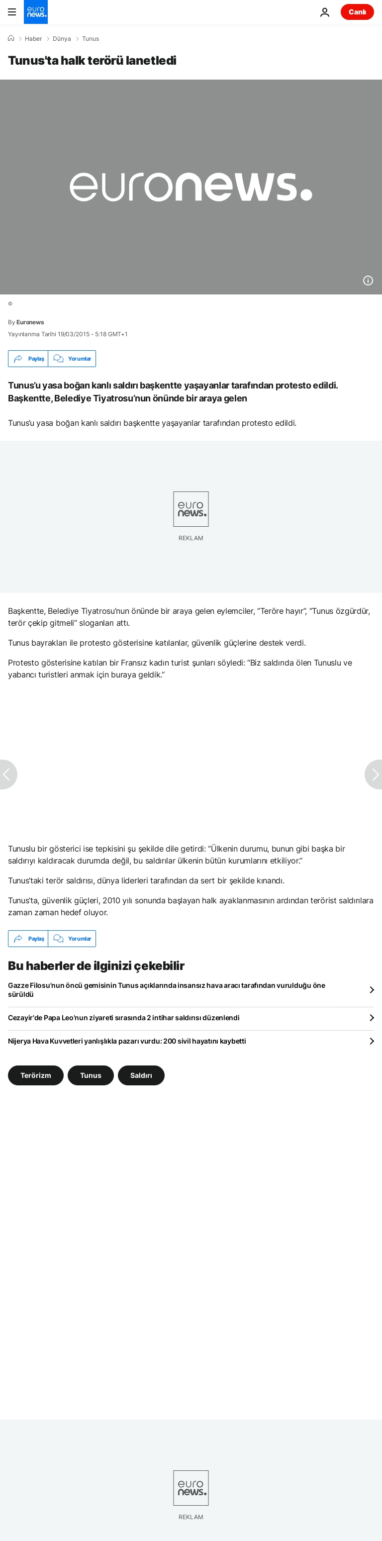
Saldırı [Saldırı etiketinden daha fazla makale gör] (141, 1075)
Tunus (90, 39)
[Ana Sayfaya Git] (36, 12)
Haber (33, 39)
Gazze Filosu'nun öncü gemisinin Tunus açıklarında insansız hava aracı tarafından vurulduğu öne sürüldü (166, 989)
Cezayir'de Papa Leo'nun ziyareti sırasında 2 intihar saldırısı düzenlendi (124, 1017)
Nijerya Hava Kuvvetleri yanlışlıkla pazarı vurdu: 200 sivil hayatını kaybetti (127, 1041)
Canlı (357, 11)
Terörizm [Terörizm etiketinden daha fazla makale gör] (35, 1075)
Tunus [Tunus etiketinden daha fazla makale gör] (90, 1075)
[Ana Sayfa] (11, 38)
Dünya (62, 39)
